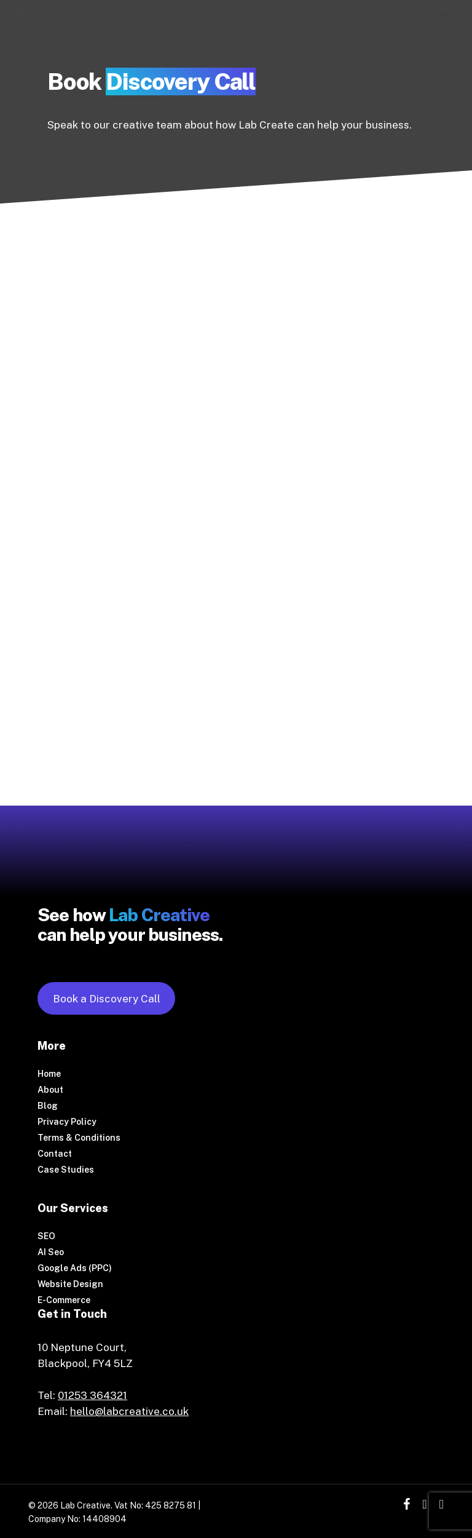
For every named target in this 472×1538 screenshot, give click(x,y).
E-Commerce (63, 1300)
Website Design (70, 1284)
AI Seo (50, 1252)
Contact (54, 1154)
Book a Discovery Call (106, 999)
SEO (46, 1236)
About (50, 1090)
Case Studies (65, 1170)
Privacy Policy (66, 1122)
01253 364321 (92, 1395)
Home (49, 1074)
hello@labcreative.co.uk (129, 1411)
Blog (47, 1106)
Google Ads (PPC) (74, 1268)
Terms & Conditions (78, 1138)
